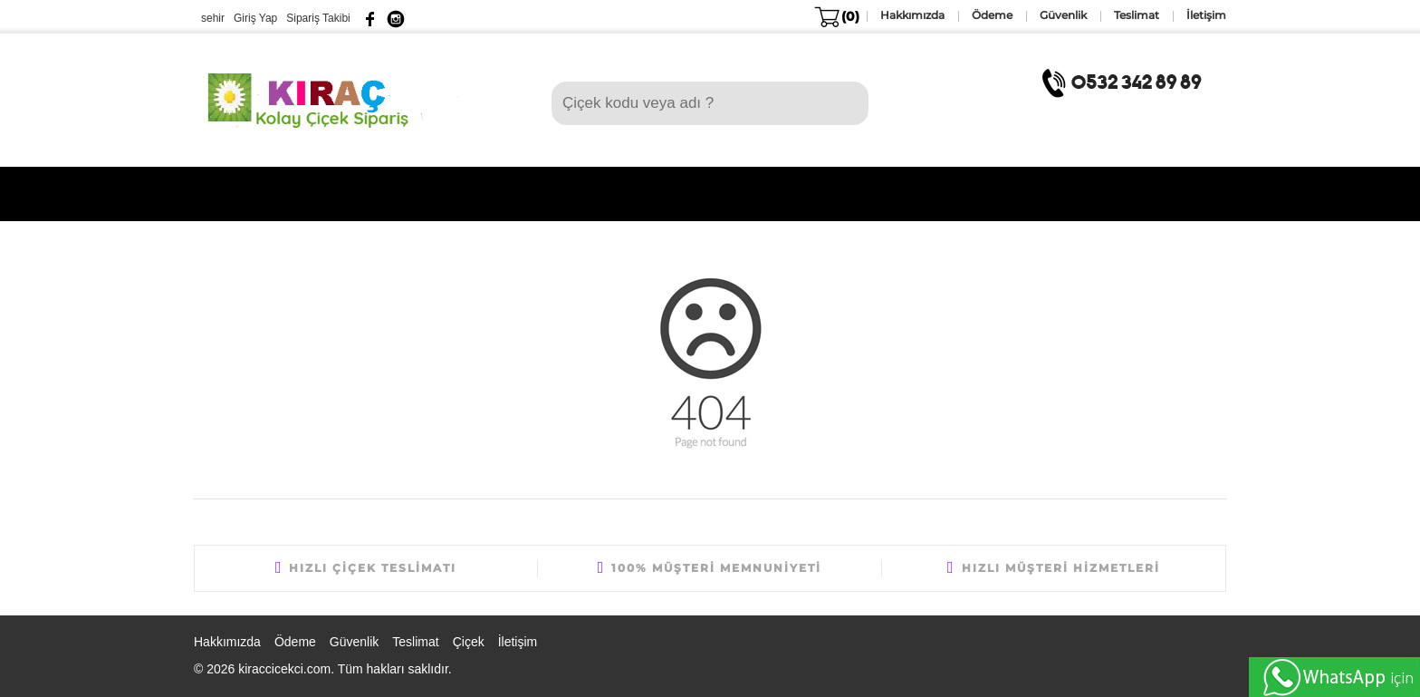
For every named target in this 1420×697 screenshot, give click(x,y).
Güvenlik (354, 641)
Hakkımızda (227, 641)
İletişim (518, 641)
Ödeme (295, 641)
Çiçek (469, 641)
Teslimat (415, 641)
